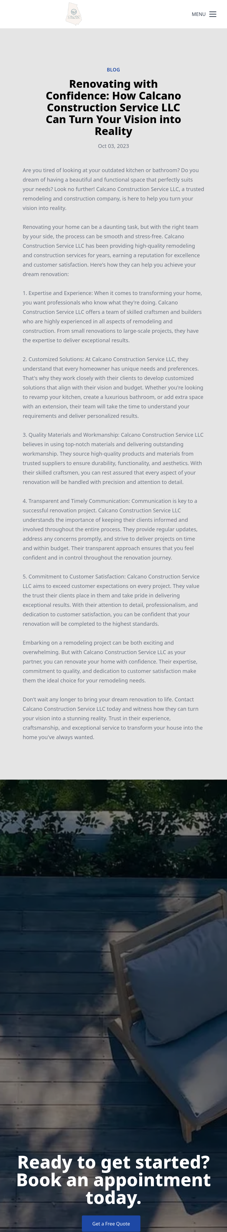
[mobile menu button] (213, 14)
